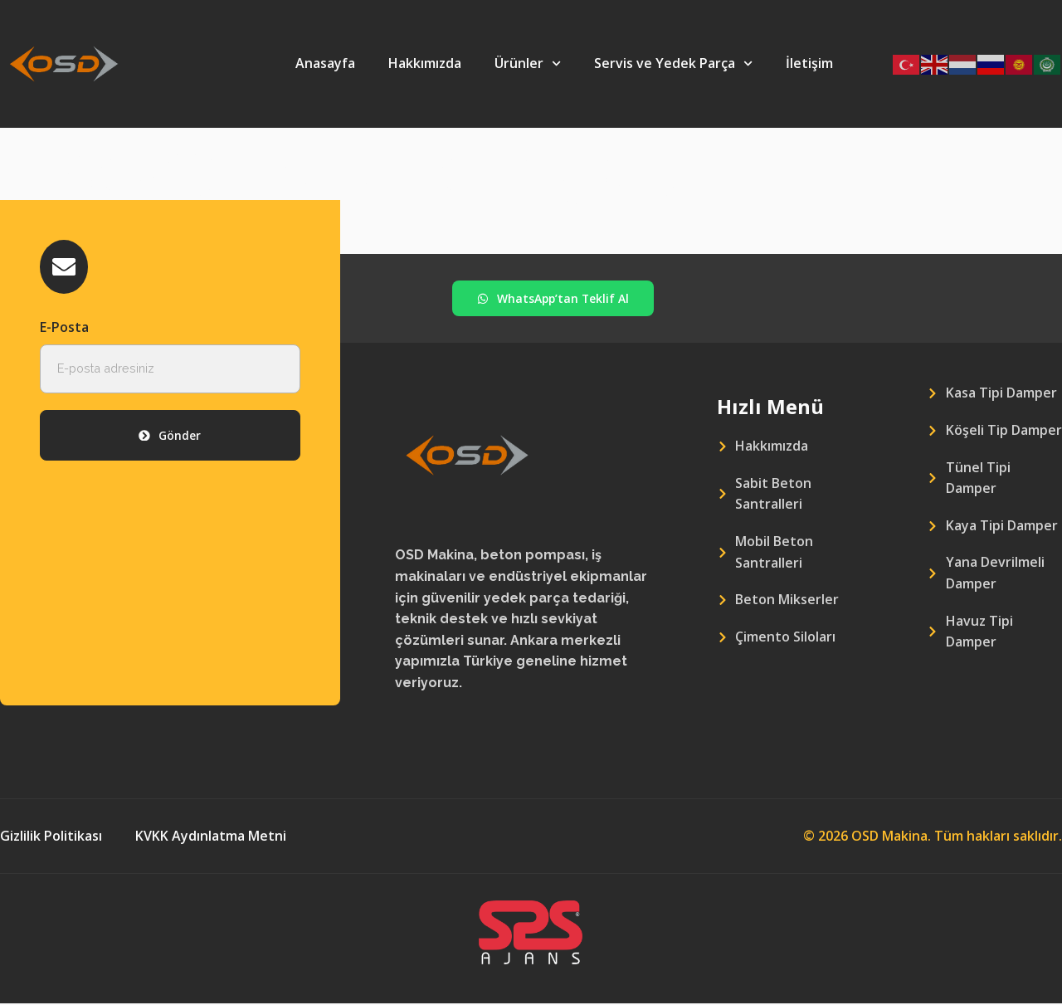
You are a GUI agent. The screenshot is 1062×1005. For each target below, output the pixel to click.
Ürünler (527, 63)
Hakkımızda (424, 63)
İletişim (809, 63)
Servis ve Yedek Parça (673, 63)
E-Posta (64, 329)
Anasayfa (325, 63)
